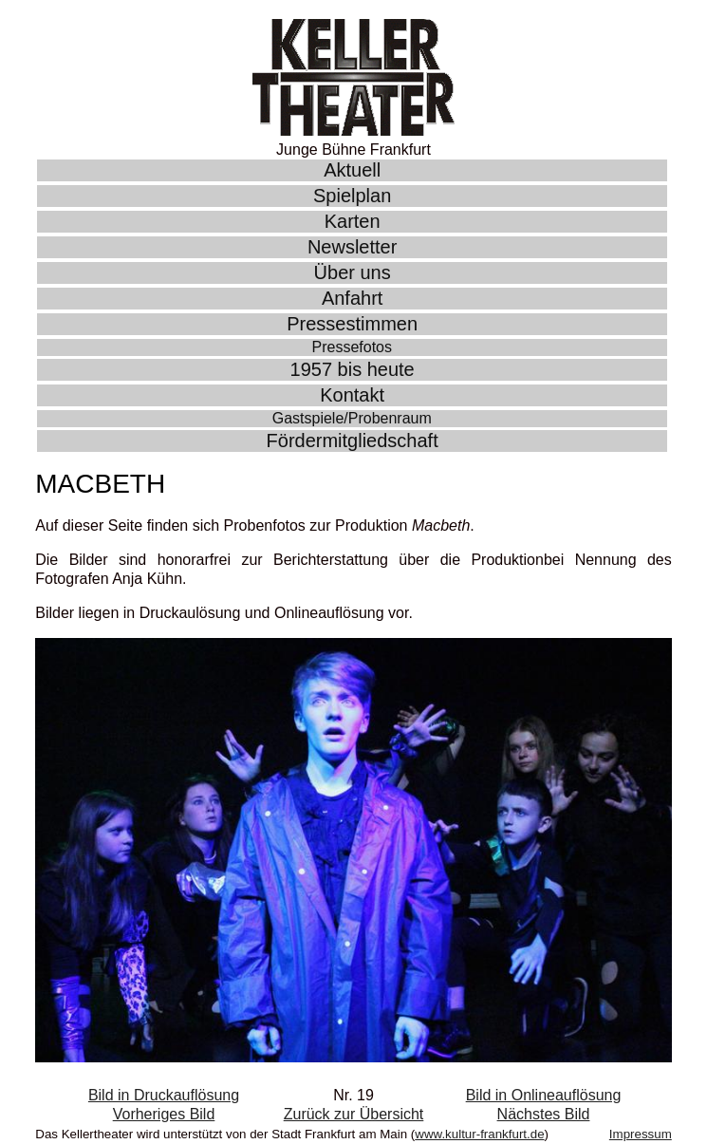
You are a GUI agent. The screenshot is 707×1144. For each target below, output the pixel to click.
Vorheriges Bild (164, 1114)
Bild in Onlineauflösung (544, 1095)
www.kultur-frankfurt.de (479, 1134)
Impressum (640, 1134)
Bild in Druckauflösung (163, 1095)
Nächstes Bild (543, 1114)
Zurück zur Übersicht (354, 1114)
